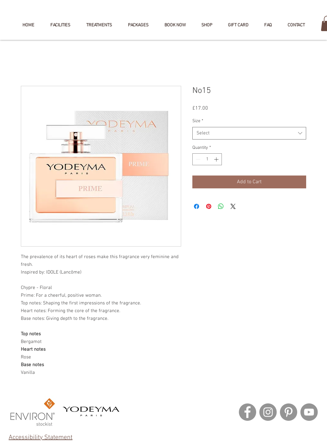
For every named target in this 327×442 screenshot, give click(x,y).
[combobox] (249, 133)
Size (197, 121)
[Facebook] (247, 412)
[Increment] (217, 159)
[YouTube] (309, 412)
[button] (174, 25)
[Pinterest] (288, 412)
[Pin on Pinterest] (209, 206)
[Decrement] (197, 159)
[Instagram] (268, 412)
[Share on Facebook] (196, 206)
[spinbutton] (207, 159)
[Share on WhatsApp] (221, 206)
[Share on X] (233, 206)
